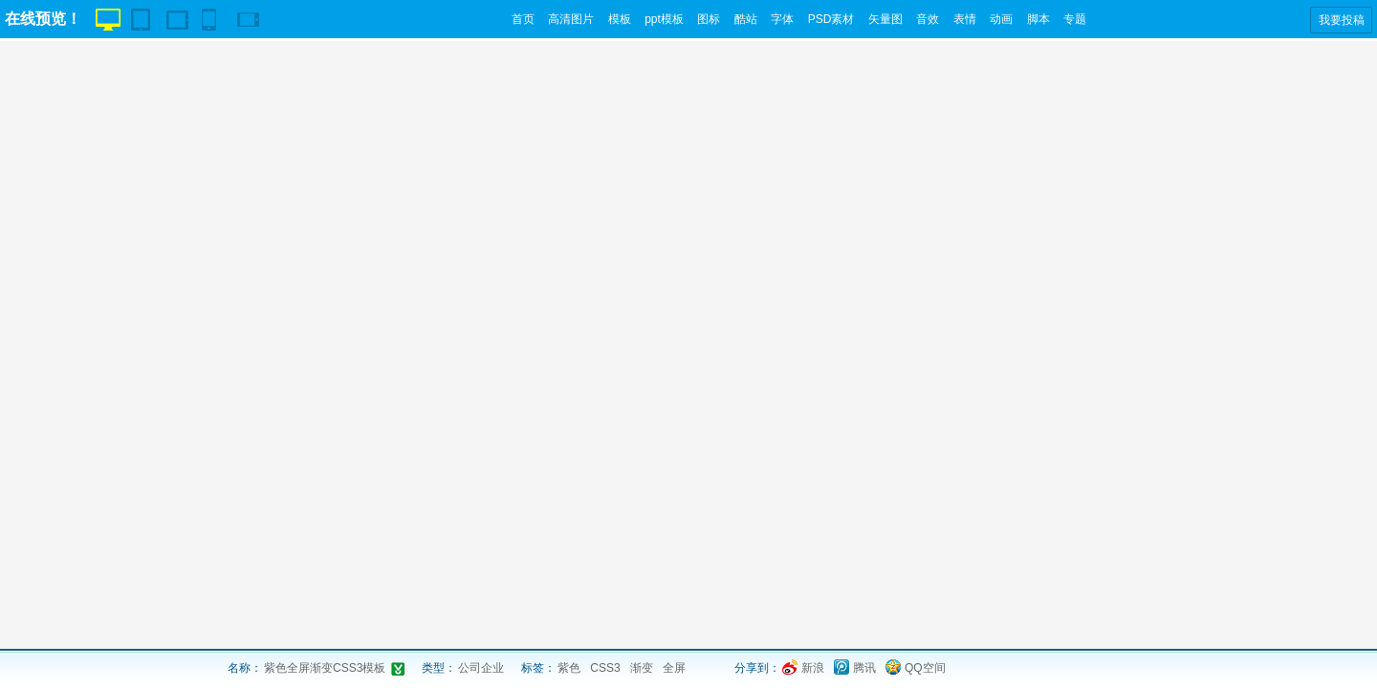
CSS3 (605, 668)
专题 (1074, 19)
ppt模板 (664, 19)
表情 (964, 19)
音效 (927, 19)
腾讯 (864, 668)
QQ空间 (925, 668)
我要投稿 (1342, 20)
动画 (1001, 19)
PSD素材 (831, 19)
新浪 (812, 668)
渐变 (641, 668)
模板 (619, 19)
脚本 (1038, 19)
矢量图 (885, 19)
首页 (523, 19)
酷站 (745, 19)
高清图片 (571, 19)
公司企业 (481, 668)
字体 (782, 19)
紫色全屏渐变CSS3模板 (324, 668)
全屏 (674, 668)
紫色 (568, 668)
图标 (708, 19)
